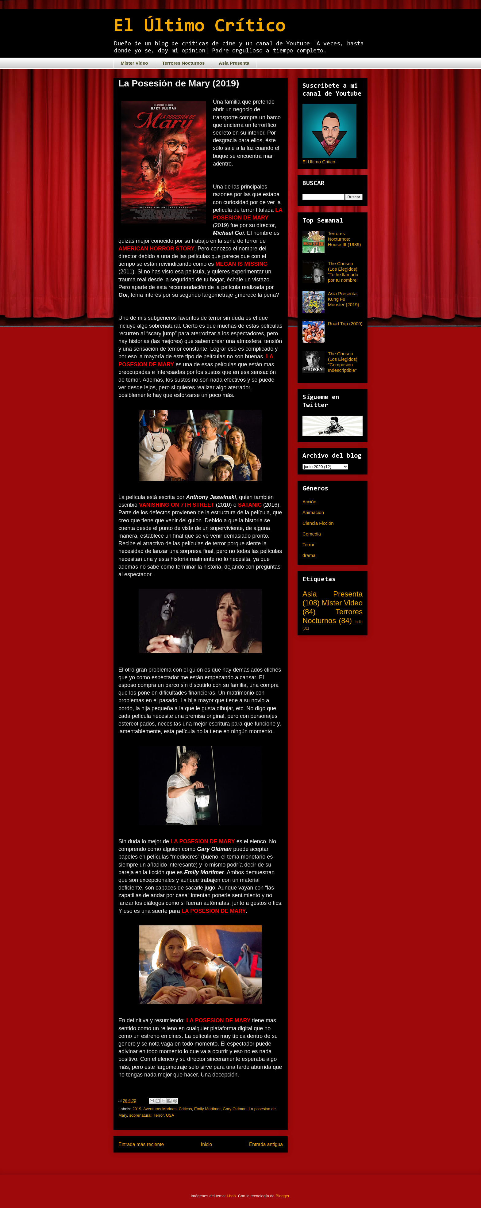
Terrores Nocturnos (183, 63)
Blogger (282, 1196)
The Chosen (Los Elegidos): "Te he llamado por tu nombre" (343, 272)
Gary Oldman (234, 1109)
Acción (309, 501)
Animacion (313, 512)
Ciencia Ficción (318, 523)
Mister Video (134, 63)
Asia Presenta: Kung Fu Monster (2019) (343, 299)
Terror (158, 1115)
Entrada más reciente (141, 1144)
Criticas (185, 1109)
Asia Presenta (234, 63)
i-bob (231, 1196)
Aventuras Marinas (159, 1109)
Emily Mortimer (207, 1109)
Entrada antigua (266, 1144)
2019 (137, 1109)
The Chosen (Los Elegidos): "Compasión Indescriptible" (343, 362)
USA (170, 1115)
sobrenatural (140, 1115)
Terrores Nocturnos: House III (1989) (344, 239)
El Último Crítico (200, 26)
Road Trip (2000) (345, 323)
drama (309, 555)
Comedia (311, 533)
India (359, 622)
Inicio (206, 1144)
